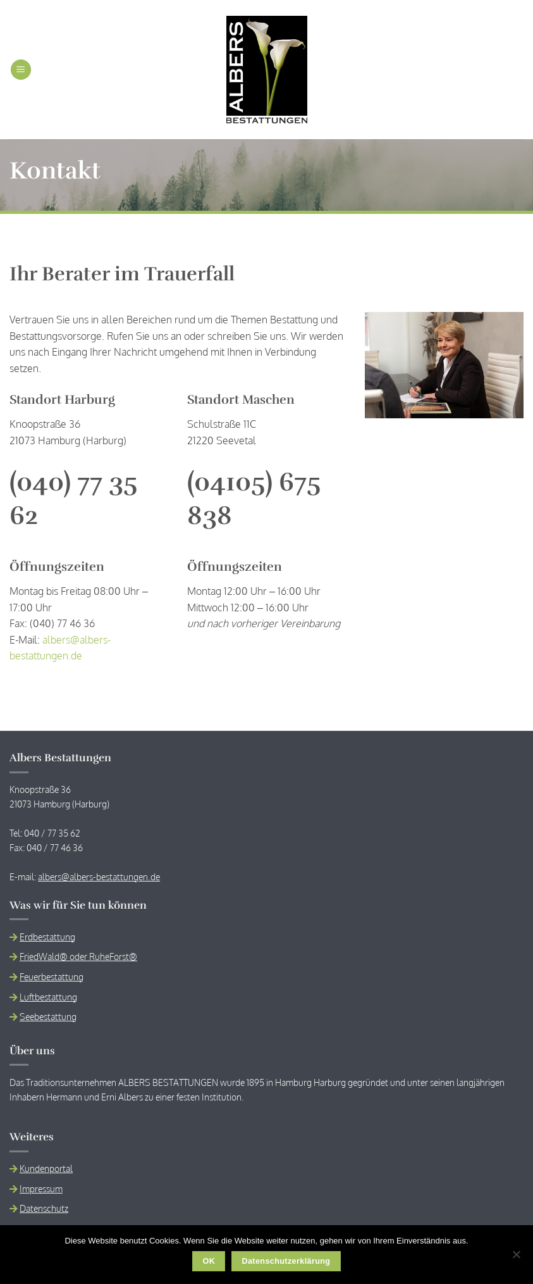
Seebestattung (48, 1016)
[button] (21, 69)
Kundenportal (46, 1168)
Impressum (41, 1188)
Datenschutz (44, 1208)
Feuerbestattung (51, 976)
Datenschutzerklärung (286, 1261)
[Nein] (516, 1258)
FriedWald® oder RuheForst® (78, 956)
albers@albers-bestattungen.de (99, 876)
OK (209, 1261)
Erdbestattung (47, 936)
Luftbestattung (48, 996)
